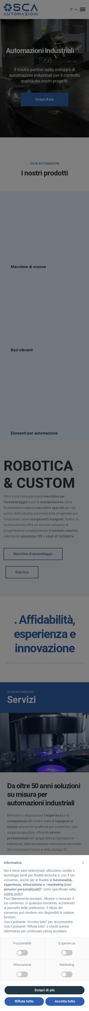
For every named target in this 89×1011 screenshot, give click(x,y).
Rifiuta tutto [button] (24, 1001)
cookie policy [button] (13, 894)
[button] (83, 862)
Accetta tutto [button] (65, 1001)
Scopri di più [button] (44, 990)
